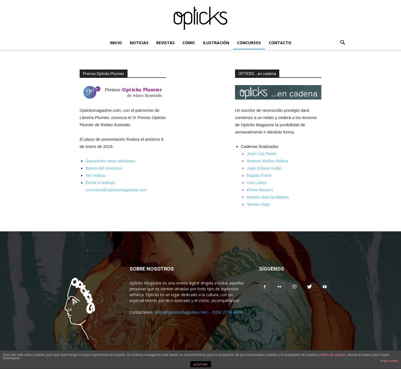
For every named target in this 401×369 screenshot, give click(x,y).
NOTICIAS (139, 42)
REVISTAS (165, 42)
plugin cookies (389, 360)
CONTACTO (280, 42)
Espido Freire (259, 175)
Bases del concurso (103, 168)
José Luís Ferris (262, 153)
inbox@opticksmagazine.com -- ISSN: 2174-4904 (198, 312)
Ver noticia (95, 175)
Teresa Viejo (258, 204)
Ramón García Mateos (268, 197)
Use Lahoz (257, 182)
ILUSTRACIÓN (216, 42)
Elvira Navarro (260, 189)
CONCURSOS (249, 42)
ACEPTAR (200, 364)
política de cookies (332, 355)
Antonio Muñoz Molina (267, 161)
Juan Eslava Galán (264, 168)
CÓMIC (188, 42)
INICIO (116, 42)
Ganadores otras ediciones (110, 161)
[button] (342, 43)
